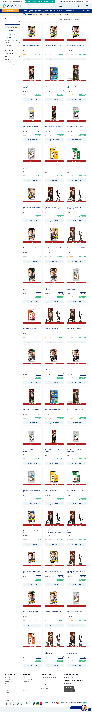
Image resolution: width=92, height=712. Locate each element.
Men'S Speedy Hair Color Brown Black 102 (31, 289)
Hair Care (8, 45)
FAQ (24, 677)
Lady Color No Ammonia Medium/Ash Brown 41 (74, 329)
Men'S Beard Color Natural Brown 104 (31, 208)
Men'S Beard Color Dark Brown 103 (54, 45)
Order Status (8, 679)
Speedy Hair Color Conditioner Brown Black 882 (75, 127)
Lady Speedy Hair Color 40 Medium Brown (76, 86)
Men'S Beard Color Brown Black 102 (32, 45)
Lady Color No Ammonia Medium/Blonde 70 (51, 329)
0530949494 (69, 683)
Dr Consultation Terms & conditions (13, 688)
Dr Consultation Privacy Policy (12, 686)
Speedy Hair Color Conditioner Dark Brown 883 (32, 167)
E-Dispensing (26, 681)
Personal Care (9, 50)
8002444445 (69, 677)
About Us (7, 681)
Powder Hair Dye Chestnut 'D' (30, 328)
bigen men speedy (9, 64)
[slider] (5, 24)
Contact (24, 686)
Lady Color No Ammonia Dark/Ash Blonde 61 (76, 248)
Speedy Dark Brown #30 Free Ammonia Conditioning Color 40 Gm (53, 208)
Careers (71, 1)
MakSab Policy (26, 690)
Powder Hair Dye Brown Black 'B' (75, 166)
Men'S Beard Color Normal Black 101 (76, 45)
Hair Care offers (9, 48)
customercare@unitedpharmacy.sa (13, 1)
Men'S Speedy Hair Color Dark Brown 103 (53, 289)
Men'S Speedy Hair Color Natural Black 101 (31, 248)
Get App (65, 1)
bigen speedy (8, 67)
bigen (7, 56)
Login (69, 6)
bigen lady (8, 59)
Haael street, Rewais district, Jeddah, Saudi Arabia (52, 681)
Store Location (26, 683)
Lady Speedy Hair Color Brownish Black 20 (31, 86)
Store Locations (79, 1)
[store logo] (10, 6)
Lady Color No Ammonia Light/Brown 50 (74, 208)
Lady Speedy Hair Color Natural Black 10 (53, 127)
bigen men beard (9, 62)
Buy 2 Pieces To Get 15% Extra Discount (11, 41)
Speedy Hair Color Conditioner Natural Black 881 (31, 127)
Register (73, 6)
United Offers (9, 53)
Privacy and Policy (9, 683)
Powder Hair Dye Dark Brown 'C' (53, 86)
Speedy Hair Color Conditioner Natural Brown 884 (75, 289)
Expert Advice (8, 690)
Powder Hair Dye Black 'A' (52, 166)
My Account (7, 677)
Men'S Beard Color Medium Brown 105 (54, 248)
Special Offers (26, 688)
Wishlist (81, 5)
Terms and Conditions (27, 679)
